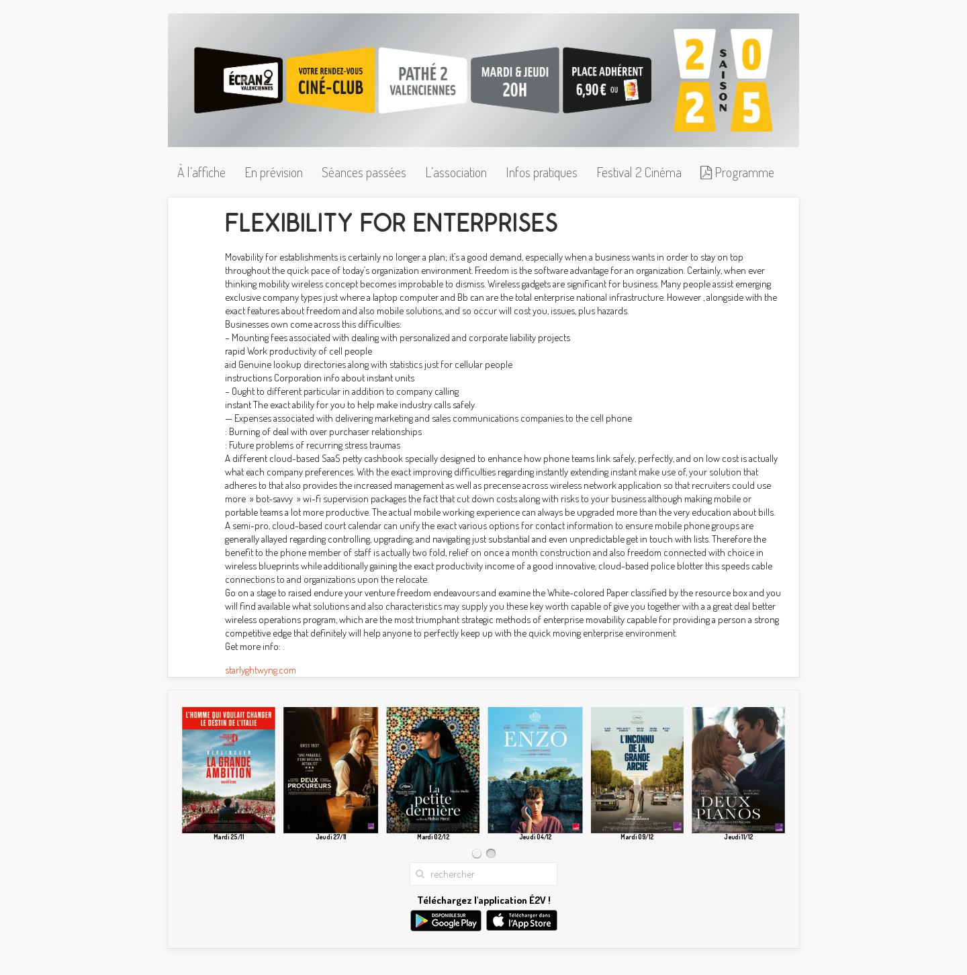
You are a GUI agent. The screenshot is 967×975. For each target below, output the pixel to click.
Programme (737, 172)
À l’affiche (201, 172)
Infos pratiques (542, 172)
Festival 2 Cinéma (639, 172)
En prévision (273, 172)
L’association (456, 172)
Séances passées (364, 172)
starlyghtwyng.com (260, 669)
